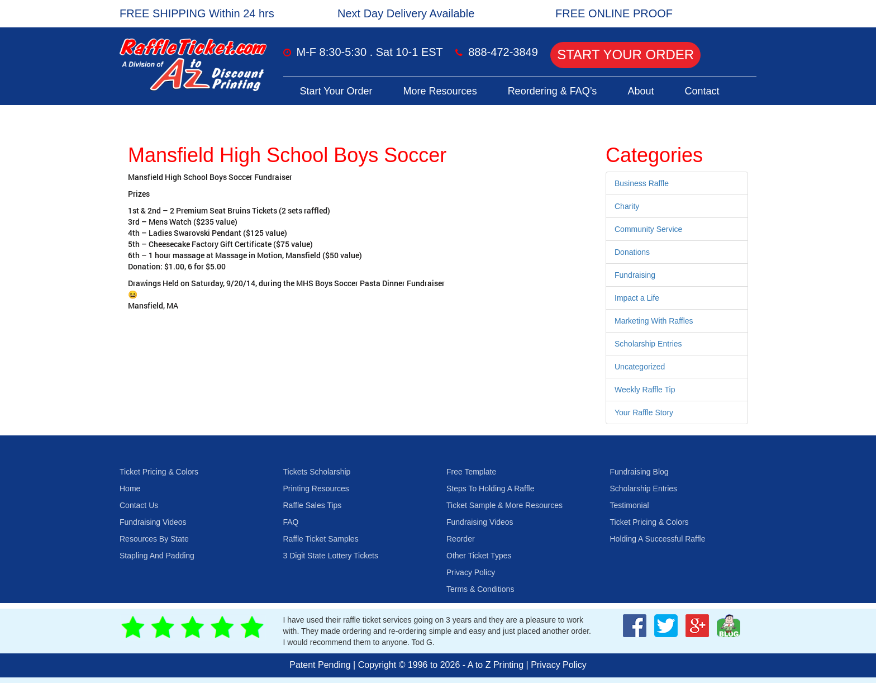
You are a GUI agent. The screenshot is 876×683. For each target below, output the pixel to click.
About (640, 91)
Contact (701, 91)
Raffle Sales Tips (312, 505)
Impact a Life (637, 297)
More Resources (440, 91)
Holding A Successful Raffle (658, 538)
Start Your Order (625, 54)
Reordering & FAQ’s (552, 91)
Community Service (648, 229)
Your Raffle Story (644, 412)
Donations (632, 252)
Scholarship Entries (648, 343)
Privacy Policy (470, 572)
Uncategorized (640, 366)
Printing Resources (316, 488)
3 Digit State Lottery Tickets (330, 555)
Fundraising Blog (639, 471)
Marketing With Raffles (654, 320)
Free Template (471, 471)
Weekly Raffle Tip (645, 389)
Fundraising (635, 275)
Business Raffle (642, 183)
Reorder (460, 538)
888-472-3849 (503, 52)
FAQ (291, 522)
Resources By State (154, 538)
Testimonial (629, 505)
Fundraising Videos (153, 522)
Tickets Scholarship (317, 471)
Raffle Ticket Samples (321, 538)
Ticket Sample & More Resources (504, 505)
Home (130, 488)
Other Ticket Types (478, 555)
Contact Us (139, 505)
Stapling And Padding (157, 555)
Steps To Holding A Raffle (490, 488)
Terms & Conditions (480, 589)
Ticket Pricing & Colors (159, 471)
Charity (627, 206)
